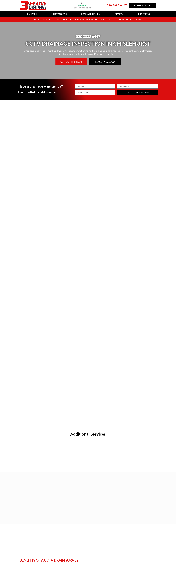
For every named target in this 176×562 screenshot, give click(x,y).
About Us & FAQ (59, 14)
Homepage (31, 14)
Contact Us (144, 14)
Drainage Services (91, 14)
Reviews (119, 14)
